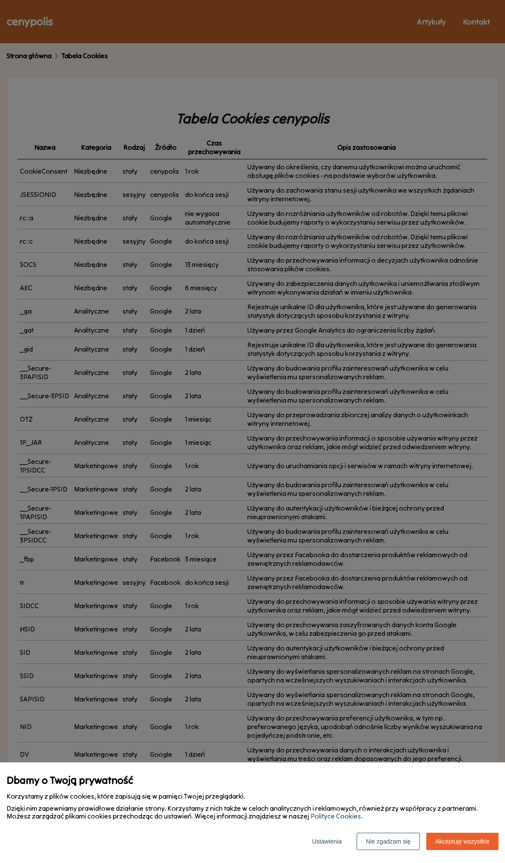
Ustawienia (327, 841)
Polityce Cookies (335, 816)
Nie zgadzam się (388, 841)
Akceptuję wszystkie (462, 841)
